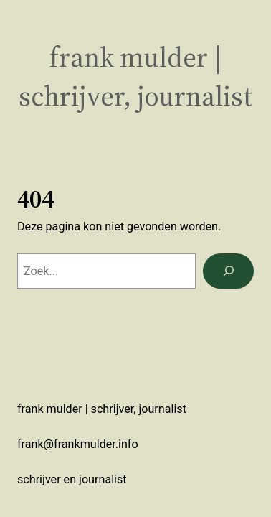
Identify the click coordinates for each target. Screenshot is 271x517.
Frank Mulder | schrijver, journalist (135, 76)
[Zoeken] (228, 271)
